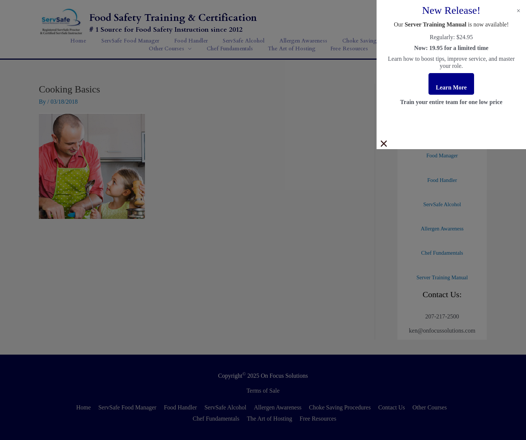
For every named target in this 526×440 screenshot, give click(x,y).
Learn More (451, 87)
